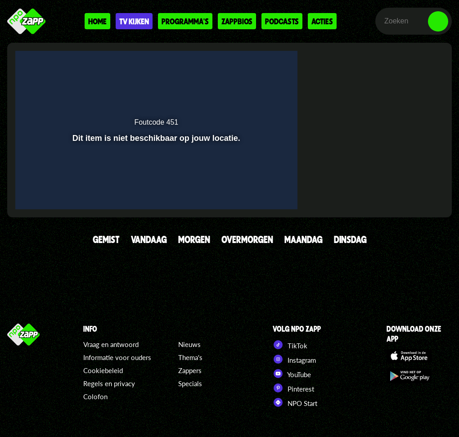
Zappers (190, 370)
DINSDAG (350, 239)
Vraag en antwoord (111, 344)
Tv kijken (134, 21)
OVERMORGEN (247, 239)
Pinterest (293, 388)
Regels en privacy (109, 383)
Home (97, 21)
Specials (190, 383)
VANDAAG (149, 239)
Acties (322, 21)
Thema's (190, 357)
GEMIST (106, 239)
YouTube (292, 373)
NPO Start (295, 402)
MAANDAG (303, 239)
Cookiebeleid (103, 370)
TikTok (290, 344)
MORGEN (194, 239)
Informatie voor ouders (117, 357)
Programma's (185, 21)
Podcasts (282, 21)
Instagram (294, 359)
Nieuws (189, 344)
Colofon (95, 396)
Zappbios (236, 21)
